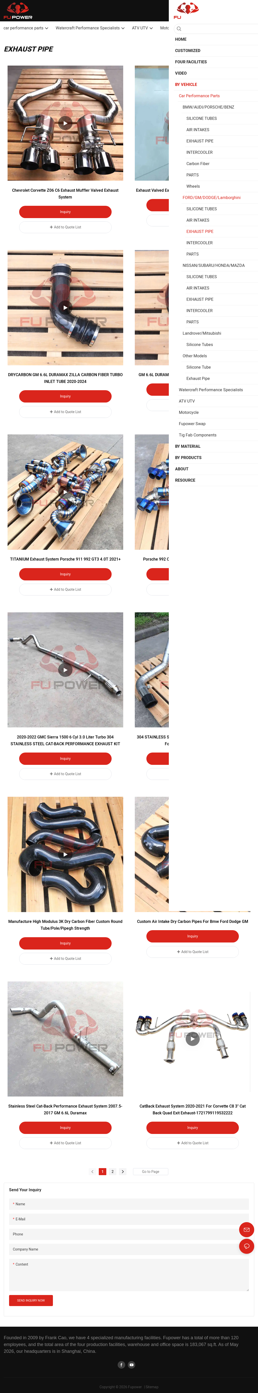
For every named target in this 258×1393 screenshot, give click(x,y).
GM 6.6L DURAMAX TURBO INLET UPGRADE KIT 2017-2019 (193, 374)
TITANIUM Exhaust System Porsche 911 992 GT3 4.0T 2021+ (65, 558)
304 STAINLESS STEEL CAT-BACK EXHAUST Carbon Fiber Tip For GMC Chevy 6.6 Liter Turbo (192, 738)
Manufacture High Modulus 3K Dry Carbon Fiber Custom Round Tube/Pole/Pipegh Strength (65, 922)
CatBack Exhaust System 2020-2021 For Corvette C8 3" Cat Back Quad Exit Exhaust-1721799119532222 (193, 1106)
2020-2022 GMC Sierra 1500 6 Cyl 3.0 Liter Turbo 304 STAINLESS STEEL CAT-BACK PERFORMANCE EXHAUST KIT (65, 738)
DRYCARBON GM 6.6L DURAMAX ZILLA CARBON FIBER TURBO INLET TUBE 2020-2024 (65, 377)
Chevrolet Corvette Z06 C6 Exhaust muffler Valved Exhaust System (65, 193)
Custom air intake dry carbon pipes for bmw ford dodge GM (192, 919)
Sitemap (152, 1383)
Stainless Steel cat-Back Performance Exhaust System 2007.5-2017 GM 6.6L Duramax (65, 1106)
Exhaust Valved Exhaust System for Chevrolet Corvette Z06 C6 (192, 190)
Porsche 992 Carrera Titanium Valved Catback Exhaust (192, 558)
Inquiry (65, 212)
